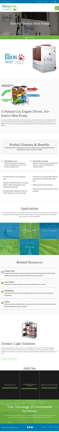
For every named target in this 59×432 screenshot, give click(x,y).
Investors (46, 1)
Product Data (31, 274)
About (51, 1)
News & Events (39, 1)
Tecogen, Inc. (7, 428)
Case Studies (31, 284)
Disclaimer (51, 427)
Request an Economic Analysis (9, 359)
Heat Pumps (29, 38)
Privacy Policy (44, 427)
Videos (31, 304)
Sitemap (56, 427)
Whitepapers (31, 293)
